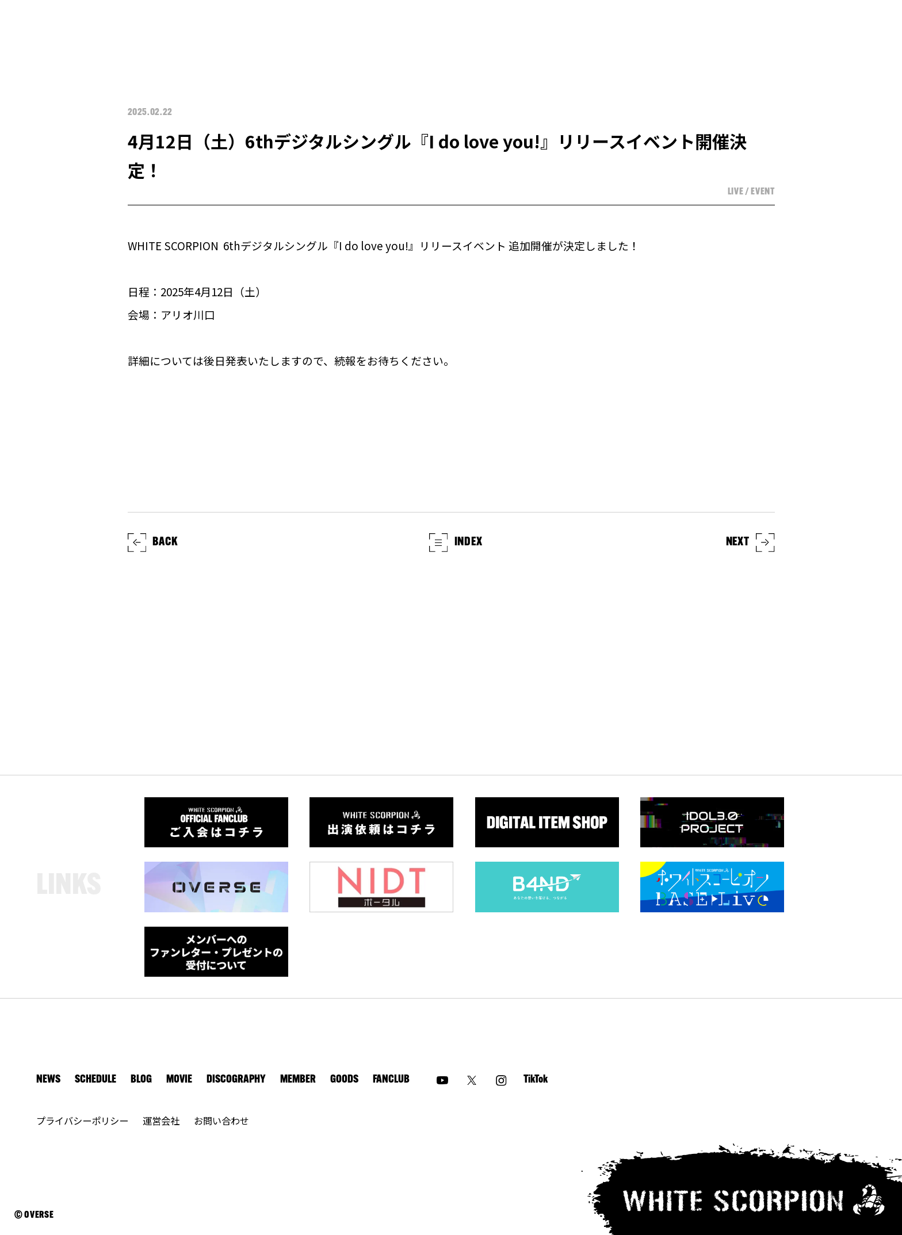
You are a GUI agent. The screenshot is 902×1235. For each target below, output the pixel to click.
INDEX (456, 542)
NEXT (750, 542)
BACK (153, 542)
